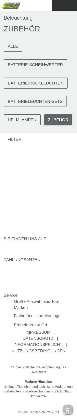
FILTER (10, 139)
